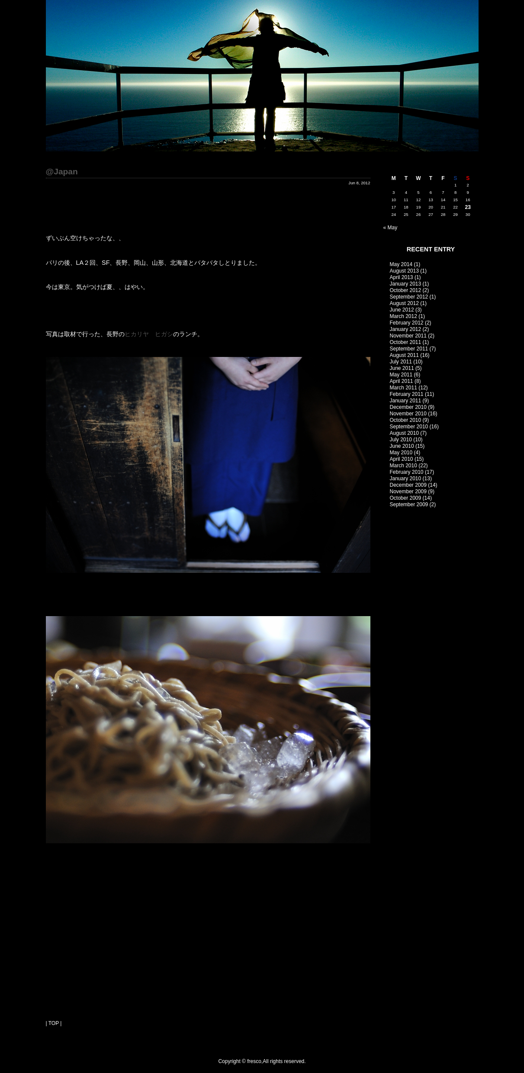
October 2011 (405, 342)
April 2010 (401, 459)
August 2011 (404, 355)
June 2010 (402, 446)
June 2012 (402, 310)
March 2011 (403, 388)
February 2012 (407, 323)
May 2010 (401, 453)
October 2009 (405, 498)
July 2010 (401, 440)
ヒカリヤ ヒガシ (149, 334)
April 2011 (401, 381)
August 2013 (404, 271)
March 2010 (403, 466)
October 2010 (405, 420)
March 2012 (403, 316)
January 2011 (405, 401)
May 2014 (401, 264)
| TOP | (54, 1023)
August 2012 (404, 303)
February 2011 (407, 394)
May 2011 (401, 375)
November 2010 (408, 414)
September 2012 (409, 297)
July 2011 (401, 362)
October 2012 (405, 290)
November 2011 (408, 336)
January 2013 (405, 284)
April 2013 (401, 277)
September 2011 (409, 349)
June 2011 (402, 368)
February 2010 (407, 472)
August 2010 (404, 433)
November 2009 (408, 491)
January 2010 (405, 478)
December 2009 (408, 485)
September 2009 (409, 504)
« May (390, 228)
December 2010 (408, 407)
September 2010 (409, 427)
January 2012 (405, 329)
